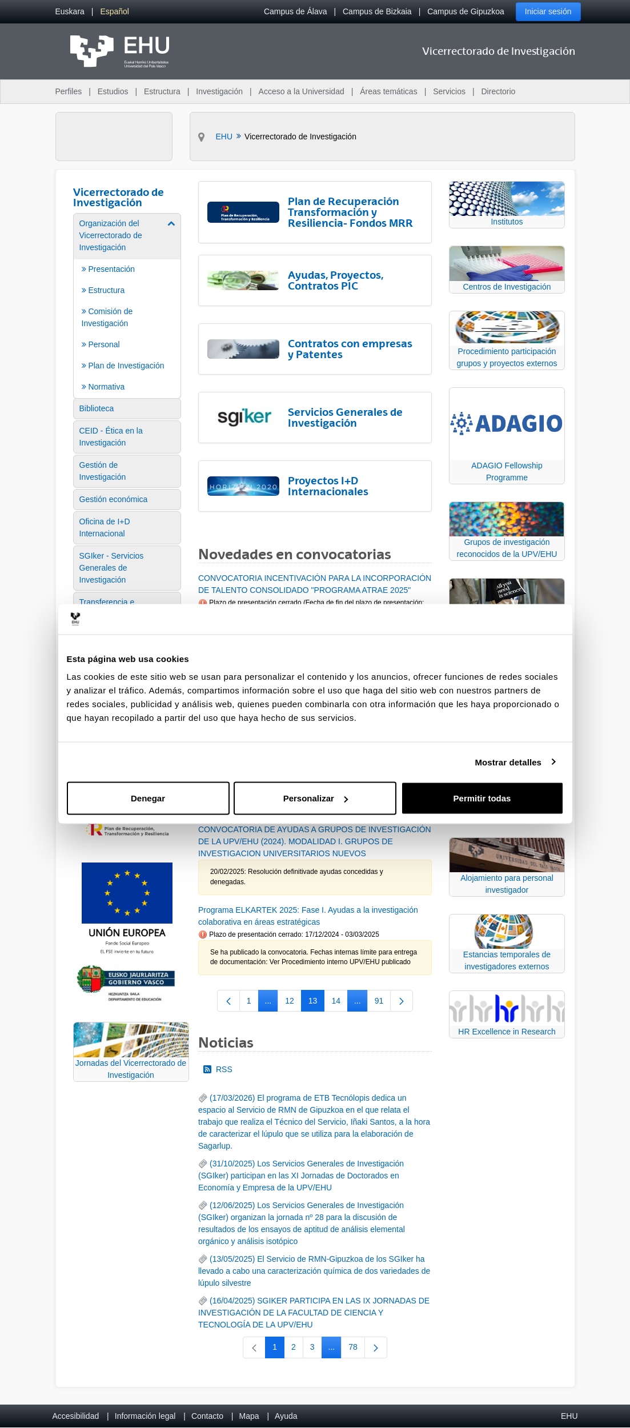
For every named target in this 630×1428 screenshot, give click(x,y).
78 (356, 1349)
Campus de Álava (295, 11)
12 (293, 1003)
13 (316, 1003)
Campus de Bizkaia (377, 11)
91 (383, 1003)
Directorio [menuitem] (498, 91)
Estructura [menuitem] (162, 91)
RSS (217, 1069)
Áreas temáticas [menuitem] (388, 91)
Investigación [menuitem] (219, 91)
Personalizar (315, 798)
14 (339, 1003)
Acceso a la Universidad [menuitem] (301, 91)
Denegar (148, 798)
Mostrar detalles (508, 762)
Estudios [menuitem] (113, 91)
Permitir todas (482, 798)
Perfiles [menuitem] (68, 91)
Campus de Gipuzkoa (465, 11)
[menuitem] (70, 11)
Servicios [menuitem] (449, 91)
